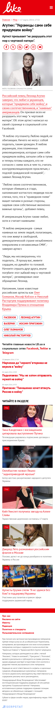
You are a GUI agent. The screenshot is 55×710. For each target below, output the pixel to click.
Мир (15, 19)
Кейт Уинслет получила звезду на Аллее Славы (26, 513)
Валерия (9, 323)
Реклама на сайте (11, 619)
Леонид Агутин (30, 317)
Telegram (8, 353)
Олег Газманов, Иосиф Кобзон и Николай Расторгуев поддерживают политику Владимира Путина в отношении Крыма (25, 301)
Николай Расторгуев (17, 335)
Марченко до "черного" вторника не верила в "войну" (24, 365)
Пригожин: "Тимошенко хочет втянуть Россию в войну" (26, 390)
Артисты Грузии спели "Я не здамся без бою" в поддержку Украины (26, 591)
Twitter (44, 348)
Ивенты (6, 622)
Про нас (6, 615)
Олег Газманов (13, 329)
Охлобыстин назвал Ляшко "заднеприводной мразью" (18, 472)
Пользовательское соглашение (18, 632)
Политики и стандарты (14, 629)
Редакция (7, 625)
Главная (6, 19)
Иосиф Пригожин (30, 323)
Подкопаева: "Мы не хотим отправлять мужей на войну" (27, 377)
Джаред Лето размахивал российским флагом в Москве (25, 551)
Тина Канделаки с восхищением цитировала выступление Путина (22, 431)
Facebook (10, 317)
